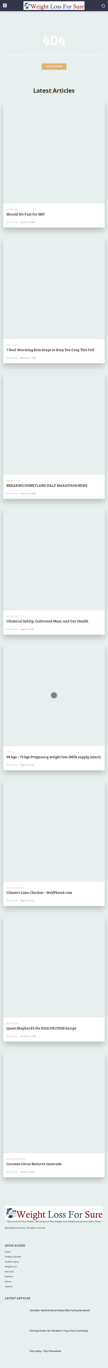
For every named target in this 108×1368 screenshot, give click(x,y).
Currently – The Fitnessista (45, 1351)
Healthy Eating (15, 888)
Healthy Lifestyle (16, 1159)
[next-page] (57, 1189)
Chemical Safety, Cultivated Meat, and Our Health (47, 621)
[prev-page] (51, 1189)
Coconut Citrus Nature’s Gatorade (34, 1163)
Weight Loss (13, 481)
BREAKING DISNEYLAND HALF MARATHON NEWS (46, 485)
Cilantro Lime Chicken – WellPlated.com (39, 892)
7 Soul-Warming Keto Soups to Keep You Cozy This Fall (50, 349)
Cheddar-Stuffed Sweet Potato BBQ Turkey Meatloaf (60, 1310)
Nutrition (12, 209)
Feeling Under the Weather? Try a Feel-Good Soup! (59, 1330)
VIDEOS (10, 752)
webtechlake (12, 222)
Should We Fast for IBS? (25, 214)
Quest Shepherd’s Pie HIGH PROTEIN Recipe (41, 1028)
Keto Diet (11, 345)
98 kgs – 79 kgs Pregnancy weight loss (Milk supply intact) (53, 756)
